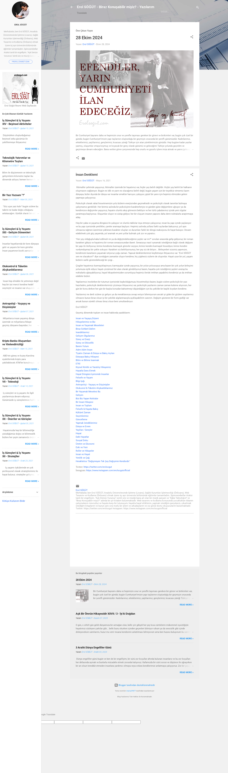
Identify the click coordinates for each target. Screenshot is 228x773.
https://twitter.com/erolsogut (98, 479)
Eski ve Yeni (82, 460)
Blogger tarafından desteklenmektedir (134, 697)
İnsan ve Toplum (84, 418)
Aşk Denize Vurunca (138, 24)
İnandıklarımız (82, 345)
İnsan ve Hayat (83, 466)
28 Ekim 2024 (89, 50)
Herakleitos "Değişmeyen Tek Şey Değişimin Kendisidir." (103, 473)
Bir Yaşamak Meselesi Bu (88, 404)
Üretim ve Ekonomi (85, 456)
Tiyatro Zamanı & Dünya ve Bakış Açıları (95, 365)
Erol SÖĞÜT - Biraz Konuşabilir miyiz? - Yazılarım (115, 7)
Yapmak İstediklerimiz (86, 435)
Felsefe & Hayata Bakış (87, 421)
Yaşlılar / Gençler (84, 442)
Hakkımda (115, 24)
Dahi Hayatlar (82, 449)
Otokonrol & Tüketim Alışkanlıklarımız (94, 400)
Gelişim (79, 407)
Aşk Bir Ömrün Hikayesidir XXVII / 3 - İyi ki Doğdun (105, 626)
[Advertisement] (135, 552)
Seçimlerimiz (82, 428)
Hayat (78, 446)
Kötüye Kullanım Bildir (13, 501)
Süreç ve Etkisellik (85, 355)
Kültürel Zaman (83, 425)
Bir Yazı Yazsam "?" (13, 195)
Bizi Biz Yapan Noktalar (87, 411)
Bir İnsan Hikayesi (84, 414)
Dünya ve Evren (83, 439)
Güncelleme (81, 432)
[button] (192, 50)
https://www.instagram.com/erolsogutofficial (108, 483)
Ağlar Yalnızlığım (165, 24)
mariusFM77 (131, 703)
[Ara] (197, 7)
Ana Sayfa (99, 24)
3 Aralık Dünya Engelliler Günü (93, 659)
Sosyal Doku (82, 453)
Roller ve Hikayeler (85, 463)
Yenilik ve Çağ (82, 470)
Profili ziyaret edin (20, 62)
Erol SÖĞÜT (20, 25)
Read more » (187, 617)
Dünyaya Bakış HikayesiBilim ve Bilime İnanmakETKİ (87, 372)
